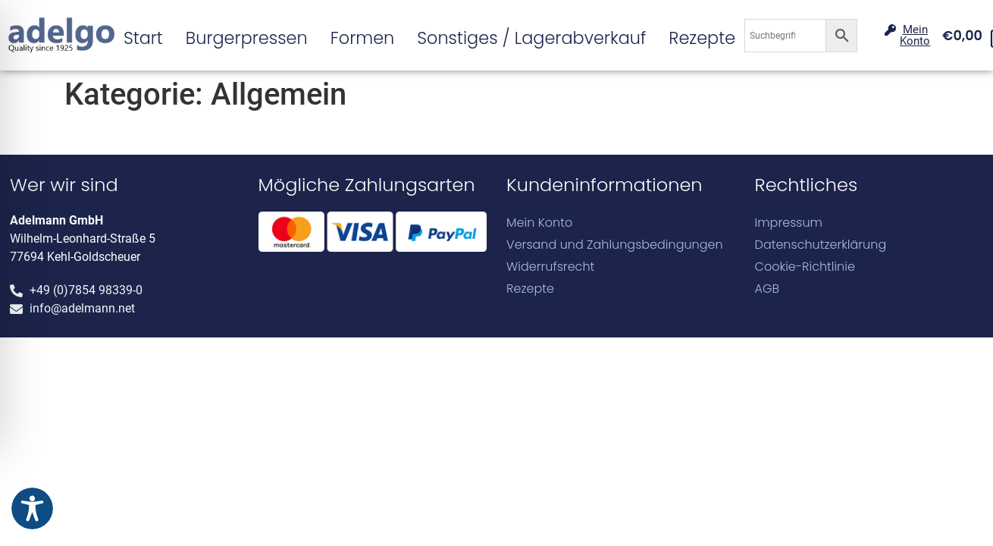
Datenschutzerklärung (821, 244)
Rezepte (702, 38)
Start (143, 38)
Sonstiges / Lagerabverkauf (531, 38)
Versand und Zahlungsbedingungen (614, 244)
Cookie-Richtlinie (805, 267)
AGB (767, 289)
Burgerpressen (247, 38)
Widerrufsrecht (550, 267)
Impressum (788, 222)
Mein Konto (539, 222)
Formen (362, 38)
